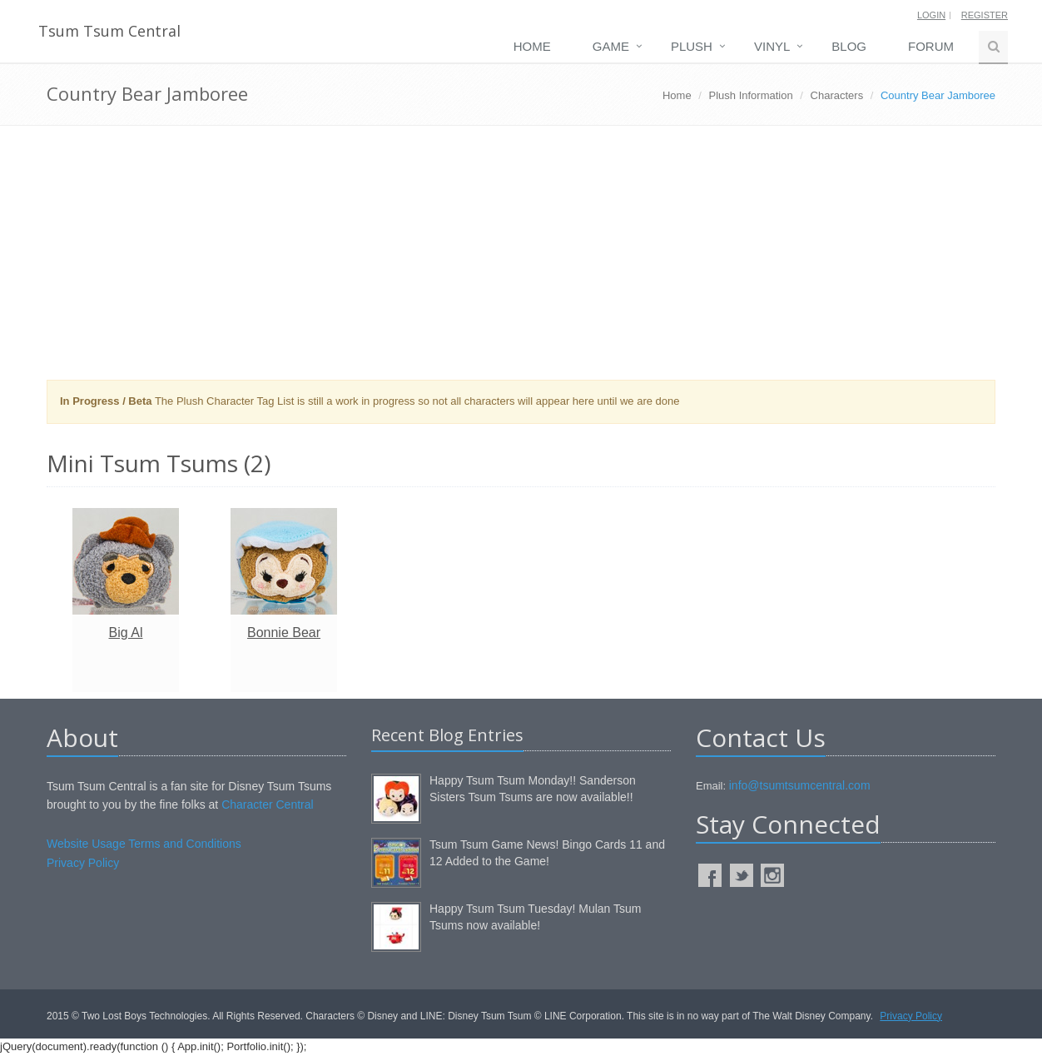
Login (931, 15)
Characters (837, 95)
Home (532, 46)
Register (984, 15)
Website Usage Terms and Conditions (144, 843)
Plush (691, 46)
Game (611, 46)
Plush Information (751, 95)
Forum (931, 46)
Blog (848, 46)
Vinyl (772, 46)
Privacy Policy (83, 862)
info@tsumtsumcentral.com (800, 785)
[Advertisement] (521, 259)
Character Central (267, 804)
